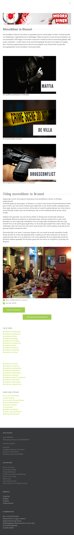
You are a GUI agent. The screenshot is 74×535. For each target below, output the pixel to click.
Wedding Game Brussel (11, 414)
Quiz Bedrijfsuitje (10, 525)
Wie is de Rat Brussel (11, 396)
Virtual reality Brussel (12, 412)
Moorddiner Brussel (10, 409)
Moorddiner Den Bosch (11, 380)
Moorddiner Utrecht (11, 375)
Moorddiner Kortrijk (11, 350)
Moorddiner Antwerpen (11, 334)
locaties (6, 496)
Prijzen (5, 499)
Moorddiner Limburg (11, 366)
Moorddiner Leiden (10, 352)
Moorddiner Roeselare (11, 371)
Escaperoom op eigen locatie (14, 519)
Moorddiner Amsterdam (12, 332)
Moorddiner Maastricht (12, 368)
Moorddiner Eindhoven (12, 343)
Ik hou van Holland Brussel (13, 400)
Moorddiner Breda (10, 336)
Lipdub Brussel (9, 398)
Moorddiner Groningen (12, 382)
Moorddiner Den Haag (11, 341)
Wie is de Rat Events (11, 516)
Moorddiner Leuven (10, 364)
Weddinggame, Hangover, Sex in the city (18, 523)
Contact (6, 501)
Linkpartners (8, 503)
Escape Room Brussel (11, 403)
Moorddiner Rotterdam (11, 373)
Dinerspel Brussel (10, 405)
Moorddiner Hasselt (10, 348)
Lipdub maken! (8, 528)
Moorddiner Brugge (10, 339)
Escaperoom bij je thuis (12, 521)
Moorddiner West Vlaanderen (14, 377)
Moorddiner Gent (9, 345)
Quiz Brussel (8, 407)
